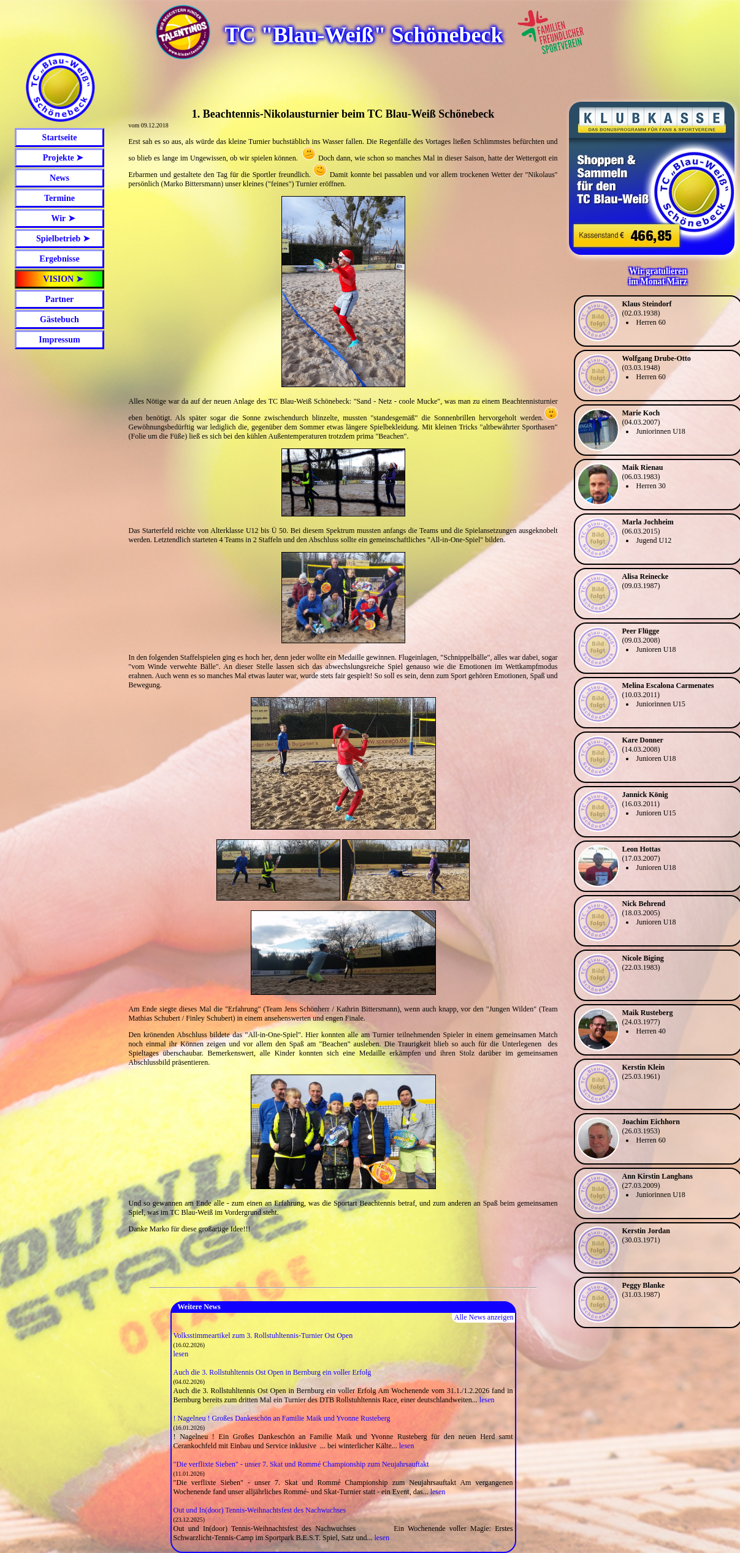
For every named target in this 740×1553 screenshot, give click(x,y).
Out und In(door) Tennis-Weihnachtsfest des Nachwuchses (260, 1510)
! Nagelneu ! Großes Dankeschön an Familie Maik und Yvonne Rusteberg (282, 1418)
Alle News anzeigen (484, 1317)
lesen (181, 1354)
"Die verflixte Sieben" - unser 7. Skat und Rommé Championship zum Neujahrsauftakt (301, 1464)
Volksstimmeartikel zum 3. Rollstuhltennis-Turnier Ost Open (263, 1335)
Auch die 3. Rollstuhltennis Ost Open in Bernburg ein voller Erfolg (273, 1372)
